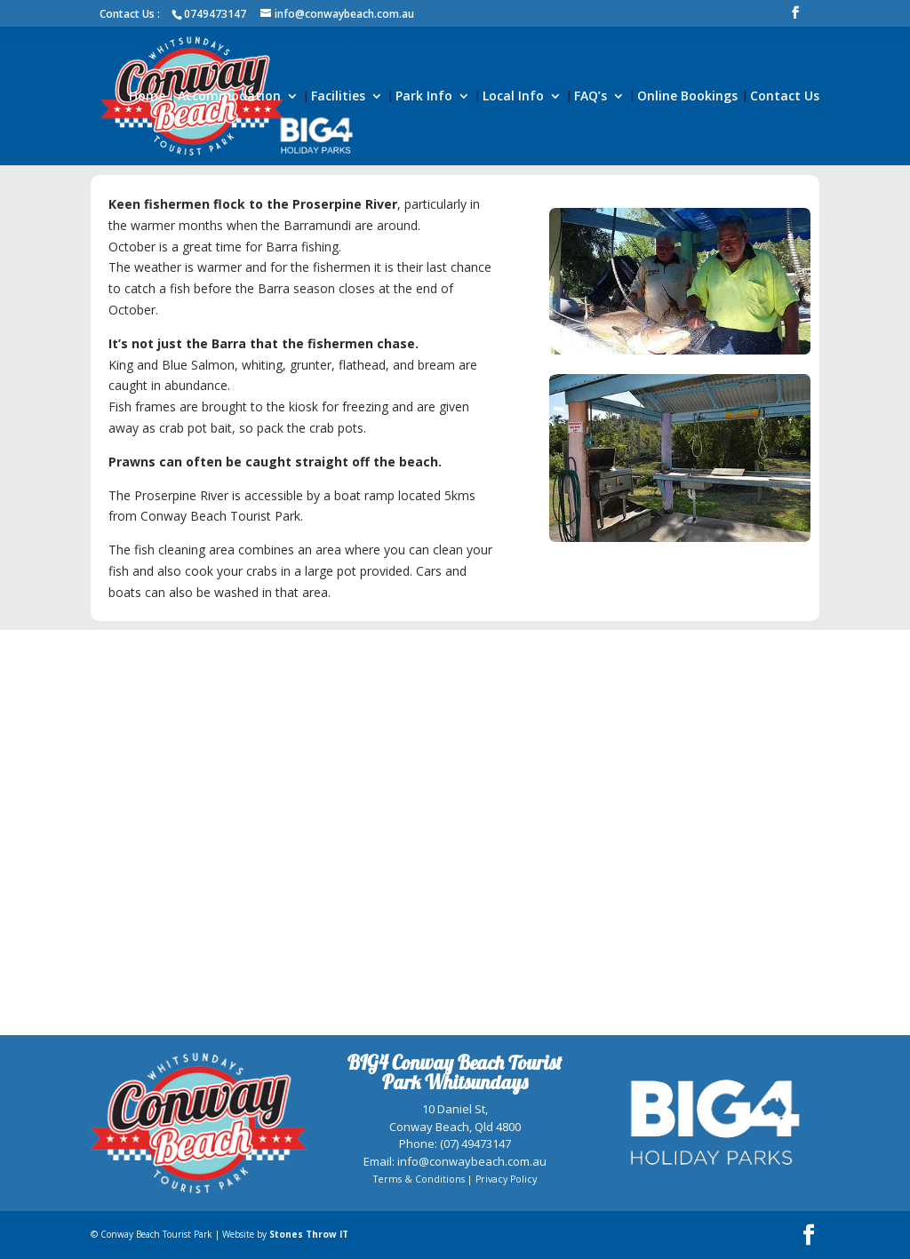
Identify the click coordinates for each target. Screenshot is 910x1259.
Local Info (513, 97)
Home (147, 97)
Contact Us (784, 97)
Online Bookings (687, 97)
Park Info (423, 97)
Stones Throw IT (308, 1234)
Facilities (338, 97)
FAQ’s (590, 97)
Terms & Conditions (419, 1179)
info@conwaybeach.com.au (472, 1161)
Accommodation (229, 97)
